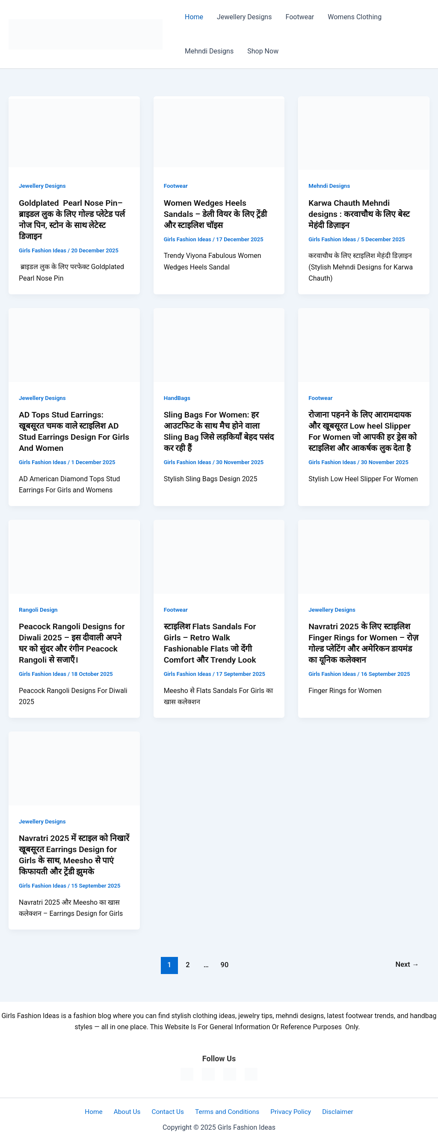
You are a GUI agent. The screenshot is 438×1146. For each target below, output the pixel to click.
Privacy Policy (286, 1112)
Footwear (299, 17)
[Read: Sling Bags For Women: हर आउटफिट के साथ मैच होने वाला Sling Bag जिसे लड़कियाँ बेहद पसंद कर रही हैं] (219, 345)
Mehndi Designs (209, 51)
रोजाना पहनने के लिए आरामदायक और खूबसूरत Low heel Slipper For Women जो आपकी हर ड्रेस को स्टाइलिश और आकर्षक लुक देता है (363, 436)
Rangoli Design (39, 609)
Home (194, 17)
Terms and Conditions (225, 1112)
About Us (131, 1112)
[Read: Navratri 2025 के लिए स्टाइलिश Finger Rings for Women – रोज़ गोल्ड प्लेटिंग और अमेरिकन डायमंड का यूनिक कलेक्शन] (363, 556)
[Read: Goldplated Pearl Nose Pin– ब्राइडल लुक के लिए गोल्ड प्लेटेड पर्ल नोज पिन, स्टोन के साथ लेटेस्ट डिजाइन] (74, 132)
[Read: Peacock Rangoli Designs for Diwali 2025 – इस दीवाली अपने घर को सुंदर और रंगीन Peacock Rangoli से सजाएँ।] (74, 556)
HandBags (178, 397)
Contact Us (168, 1112)
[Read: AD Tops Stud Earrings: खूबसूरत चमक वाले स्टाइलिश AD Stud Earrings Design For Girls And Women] (74, 345)
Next (406, 964)
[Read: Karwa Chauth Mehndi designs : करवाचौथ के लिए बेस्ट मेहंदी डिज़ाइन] (363, 132)
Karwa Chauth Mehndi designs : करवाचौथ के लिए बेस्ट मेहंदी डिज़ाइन (360, 214)
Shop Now (262, 51)
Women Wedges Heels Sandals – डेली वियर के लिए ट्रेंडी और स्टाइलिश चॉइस (217, 214)
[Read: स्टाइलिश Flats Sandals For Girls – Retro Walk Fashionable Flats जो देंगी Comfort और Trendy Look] (219, 556)
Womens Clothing (355, 17)
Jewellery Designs (244, 17)
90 (224, 964)
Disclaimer (330, 1112)
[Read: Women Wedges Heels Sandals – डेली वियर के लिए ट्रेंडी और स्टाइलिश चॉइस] (219, 132)
